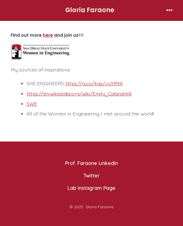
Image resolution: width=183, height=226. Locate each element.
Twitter (92, 175)
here (48, 35)
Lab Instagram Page (91, 188)
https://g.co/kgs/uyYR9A (94, 83)
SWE (31, 104)
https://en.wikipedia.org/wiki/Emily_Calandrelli (78, 93)
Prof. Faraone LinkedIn (91, 163)
